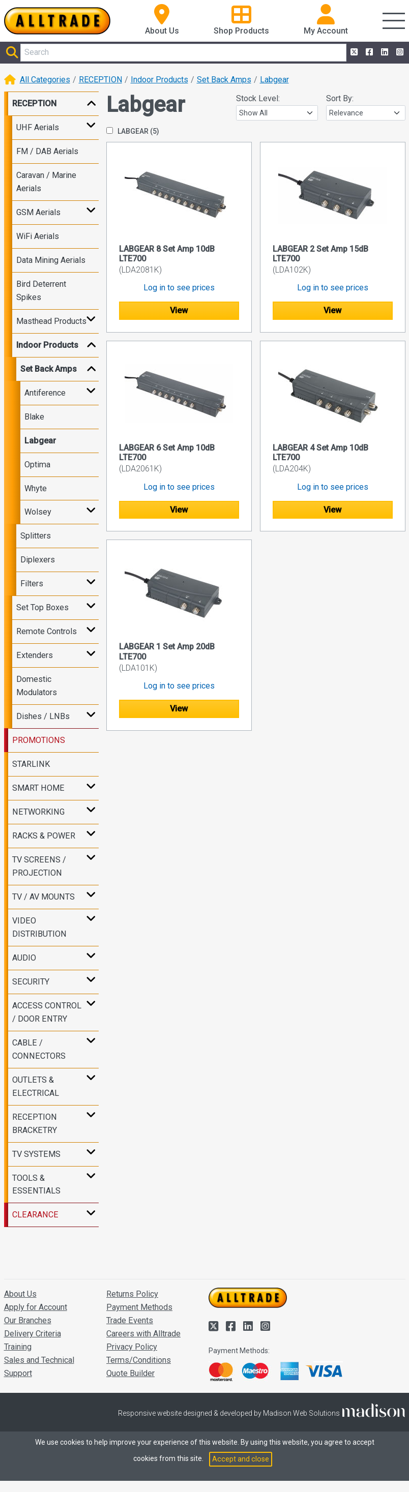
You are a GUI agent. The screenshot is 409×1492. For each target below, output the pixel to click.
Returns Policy (132, 1294)
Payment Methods (139, 1307)
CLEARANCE (35, 1214)
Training (18, 1347)
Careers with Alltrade (143, 1333)
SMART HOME (38, 788)
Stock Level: (258, 98)
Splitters (35, 536)
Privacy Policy (131, 1347)
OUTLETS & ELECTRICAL (35, 1086)
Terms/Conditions (138, 1360)
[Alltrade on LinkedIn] (383, 52)
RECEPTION (100, 79)
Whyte (35, 488)
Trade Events (129, 1320)
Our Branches (27, 1320)
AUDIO (24, 958)
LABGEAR (132, 131)
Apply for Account (35, 1307)
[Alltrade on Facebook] (368, 52)
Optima (37, 464)
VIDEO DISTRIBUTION (39, 927)
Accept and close (240, 1459)
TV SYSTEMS (36, 1154)
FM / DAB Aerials (47, 151)
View (179, 310)
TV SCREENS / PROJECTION (39, 866)
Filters (31, 583)
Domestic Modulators (36, 685)
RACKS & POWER (43, 836)
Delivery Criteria (32, 1333)
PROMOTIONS (38, 740)
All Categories (45, 79)
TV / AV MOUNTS (43, 897)
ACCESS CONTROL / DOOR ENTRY (46, 1012)
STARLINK (31, 764)
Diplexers (37, 559)
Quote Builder (130, 1373)
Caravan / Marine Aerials (46, 181)
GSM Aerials (38, 212)
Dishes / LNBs (43, 716)
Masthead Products (51, 321)
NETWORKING (38, 812)
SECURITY (30, 982)
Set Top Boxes (42, 607)
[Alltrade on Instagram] (398, 52)
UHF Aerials (37, 127)
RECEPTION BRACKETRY (34, 1123)
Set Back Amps (224, 79)
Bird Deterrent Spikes (41, 290)
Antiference (45, 393)
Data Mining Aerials (50, 260)
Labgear (274, 79)
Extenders (34, 655)
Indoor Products (159, 79)
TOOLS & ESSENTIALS (36, 1184)
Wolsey (37, 512)
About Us (20, 1294)
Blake (34, 417)
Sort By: (340, 98)
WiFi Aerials (37, 236)
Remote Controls (46, 631)
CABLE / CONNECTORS (39, 1049)
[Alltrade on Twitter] (353, 52)
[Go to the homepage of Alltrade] (57, 21)
